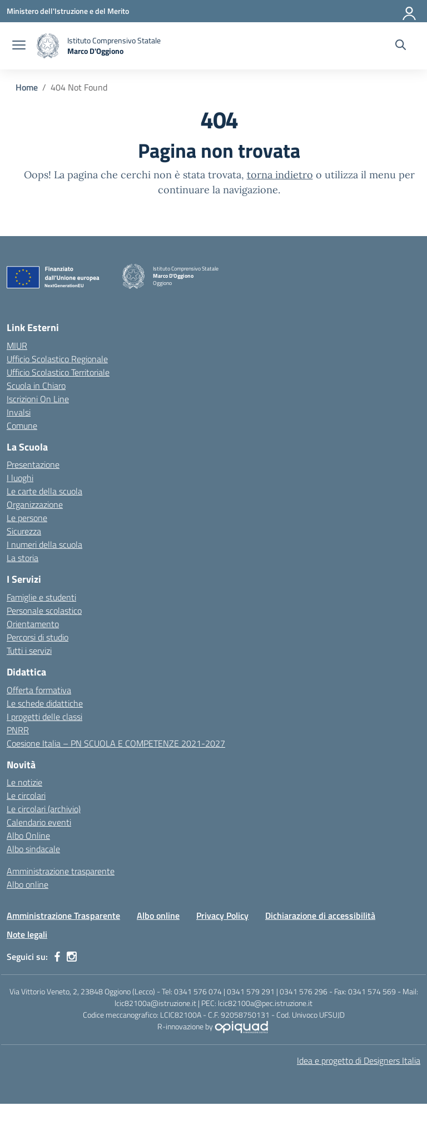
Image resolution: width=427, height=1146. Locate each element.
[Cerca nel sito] (400, 46)
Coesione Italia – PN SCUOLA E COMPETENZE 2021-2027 (116, 743)
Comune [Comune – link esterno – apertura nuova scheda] (22, 425)
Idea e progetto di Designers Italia (358, 1060)
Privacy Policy (222, 915)
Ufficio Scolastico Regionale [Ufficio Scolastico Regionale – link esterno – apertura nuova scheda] (57, 359)
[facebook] (57, 957)
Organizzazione (35, 504)
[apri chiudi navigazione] (19, 46)
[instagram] (72, 957)
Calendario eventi (39, 822)
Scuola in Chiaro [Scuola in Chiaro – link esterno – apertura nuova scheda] (36, 385)
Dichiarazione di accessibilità (320, 915)
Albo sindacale (33, 848)
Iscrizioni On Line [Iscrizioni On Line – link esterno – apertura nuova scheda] (38, 399)
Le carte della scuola (44, 491)
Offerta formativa (39, 690)
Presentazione (33, 464)
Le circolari (26, 795)
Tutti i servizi (29, 650)
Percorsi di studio (37, 637)
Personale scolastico (44, 610)
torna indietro (280, 174)
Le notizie (24, 782)
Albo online (27, 884)
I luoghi (20, 477)
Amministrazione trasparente (61, 871)
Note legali (27, 934)
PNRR (18, 730)
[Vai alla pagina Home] (27, 87)
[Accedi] (409, 11)
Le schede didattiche (45, 703)
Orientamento (33, 623)
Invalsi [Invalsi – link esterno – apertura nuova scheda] (19, 412)
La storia (22, 557)
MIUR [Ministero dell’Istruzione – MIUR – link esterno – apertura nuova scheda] (17, 345)
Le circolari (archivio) (44, 808)
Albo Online (28, 835)
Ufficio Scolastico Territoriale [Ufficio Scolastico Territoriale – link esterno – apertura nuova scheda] (58, 372)
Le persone (27, 517)
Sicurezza (24, 531)
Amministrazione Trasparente (63, 915)
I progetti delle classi (44, 716)
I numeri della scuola (44, 544)
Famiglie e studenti (41, 597)
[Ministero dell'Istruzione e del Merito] (68, 11)
